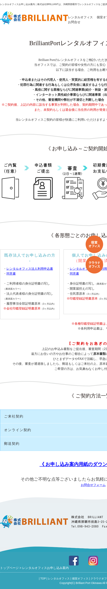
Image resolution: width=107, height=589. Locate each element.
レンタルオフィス (80, 17)
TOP (43, 578)
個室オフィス (80, 578)
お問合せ (74, 22)
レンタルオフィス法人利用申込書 (29, 268)
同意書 (11, 273)
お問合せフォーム (93, 485)
